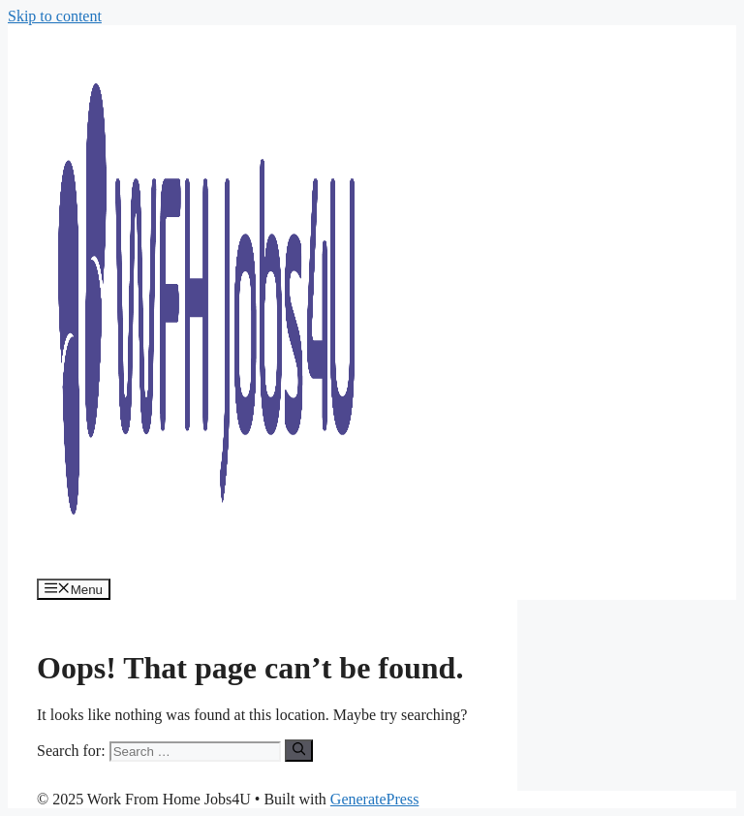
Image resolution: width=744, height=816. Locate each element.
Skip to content (55, 16)
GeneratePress (374, 799)
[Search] (299, 750)
